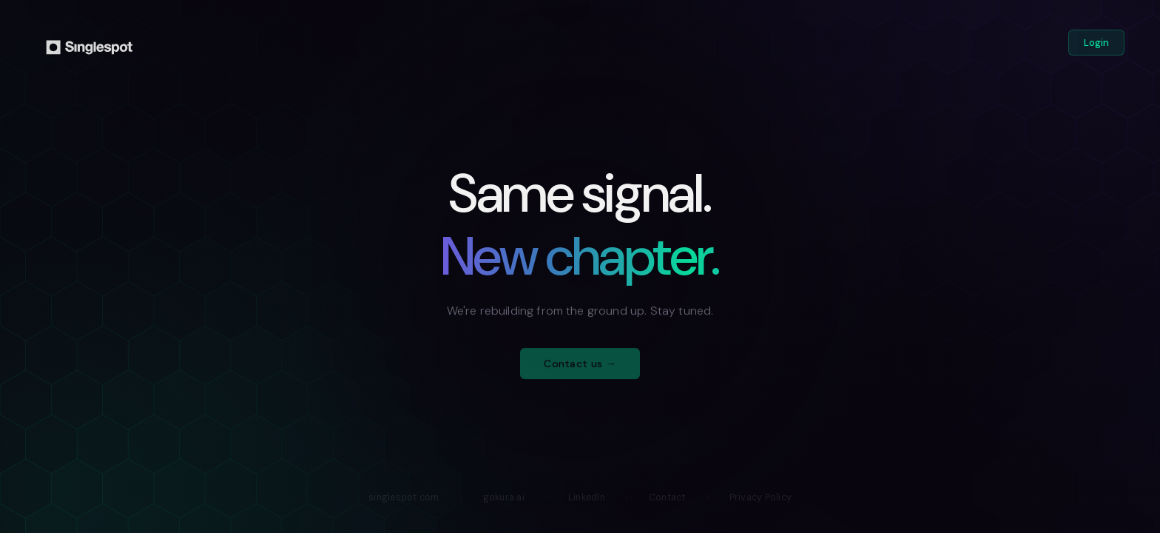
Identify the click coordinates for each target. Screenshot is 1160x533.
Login (1096, 42)
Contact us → (580, 368)
